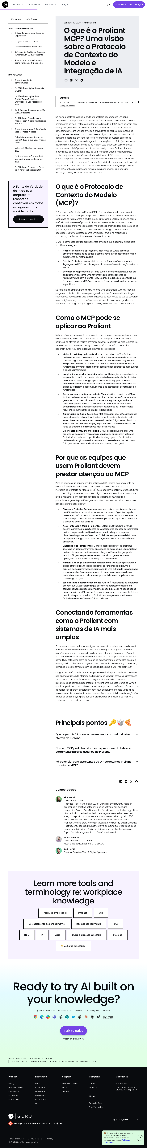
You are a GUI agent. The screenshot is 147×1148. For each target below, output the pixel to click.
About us (93, 1087)
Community (40, 1099)
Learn (37, 1083)
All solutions (13, 1099)
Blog (37, 1103)
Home (11, 1058)
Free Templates (96, 1107)
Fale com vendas (28, 219)
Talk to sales (121, 1083)
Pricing (11, 1083)
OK (140, 1137)
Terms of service (16, 1139)
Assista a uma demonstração (129, 4)
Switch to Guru (95, 1103)
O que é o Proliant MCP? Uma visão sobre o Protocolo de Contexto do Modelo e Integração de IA (53, 1061)
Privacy (50, 1139)
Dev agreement (35, 1139)
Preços (65, 4)
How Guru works (15, 1087)
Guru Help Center (70, 1083)
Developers (40, 1095)
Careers (92, 1083)
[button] (18, 4)
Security (65, 1091)
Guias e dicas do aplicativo (40, 1058)
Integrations (13, 1091)
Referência (21, 1058)
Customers (40, 1087)
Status (65, 1087)
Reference (40, 1091)
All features (13, 1095)
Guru (64, 660)
